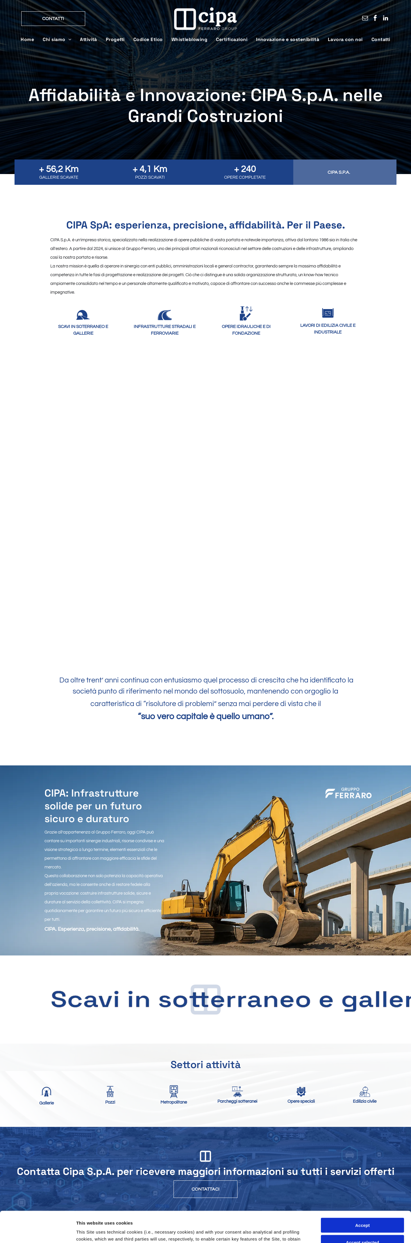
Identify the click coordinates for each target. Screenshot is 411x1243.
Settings (295, 1231)
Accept (362, 1153)
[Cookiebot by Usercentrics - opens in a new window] (37, 1231)
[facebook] (375, 19)
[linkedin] (385, 19)
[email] (365, 19)
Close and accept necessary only (362, 1187)
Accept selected (362, 1170)
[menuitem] (27, 40)
